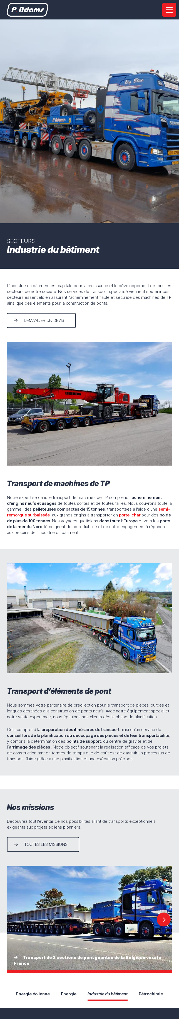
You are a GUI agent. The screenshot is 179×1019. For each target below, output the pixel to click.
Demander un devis (44, 320)
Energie (68, 993)
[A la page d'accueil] (27, 10)
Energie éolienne (33, 993)
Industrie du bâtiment (108, 993)
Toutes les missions (46, 844)
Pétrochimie (151, 993)
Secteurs (21, 241)
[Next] (164, 919)
